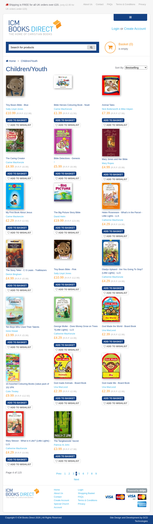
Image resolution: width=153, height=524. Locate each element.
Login (115, 28)
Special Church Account (61, 506)
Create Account (135, 28)
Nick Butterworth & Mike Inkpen (117, 109)
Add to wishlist (19, 125)
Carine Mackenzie (15, 216)
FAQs (109, 4)
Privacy (142, 4)
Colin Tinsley (12, 391)
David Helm (59, 216)
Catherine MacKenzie (112, 220)
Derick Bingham (14, 274)
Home (57, 490)
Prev (58, 473)
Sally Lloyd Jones (14, 109)
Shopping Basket (86, 493)
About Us (87, 4)
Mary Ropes (108, 163)
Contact (99, 4)
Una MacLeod (109, 330)
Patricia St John (61, 445)
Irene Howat (12, 331)
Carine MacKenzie (63, 109)
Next (76, 479)
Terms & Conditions (125, 4)
